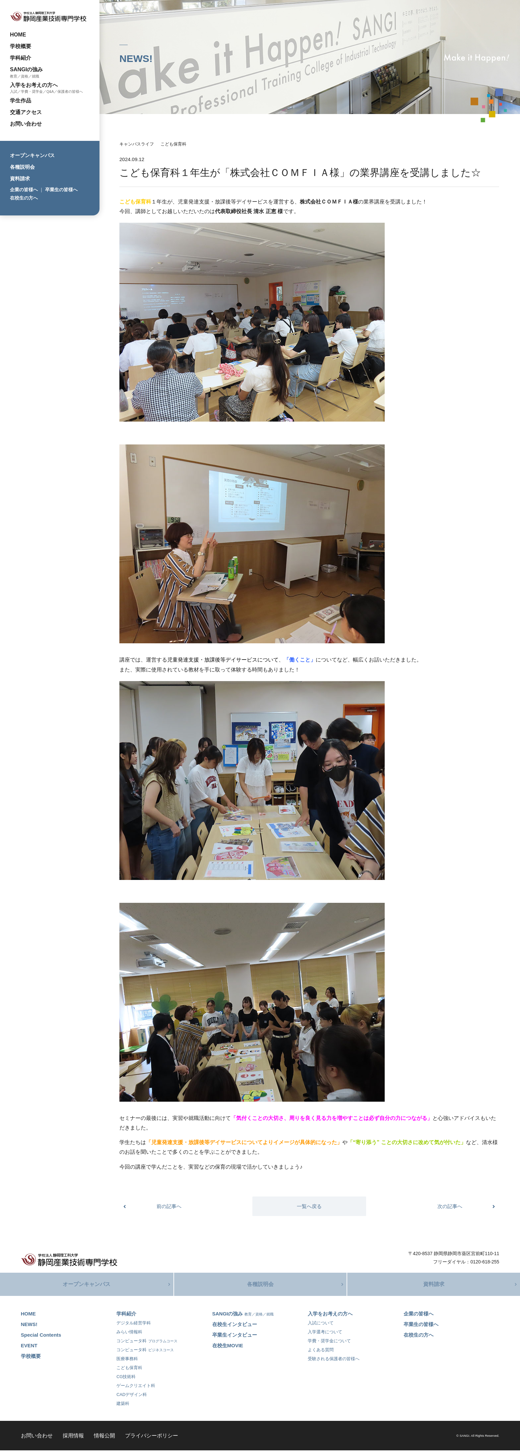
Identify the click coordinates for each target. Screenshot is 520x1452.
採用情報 (73, 1437)
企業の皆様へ (24, 189)
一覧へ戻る (309, 1206)
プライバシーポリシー (151, 1437)
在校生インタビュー (234, 1326)
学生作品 (20, 100)
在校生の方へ (24, 198)
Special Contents (41, 1336)
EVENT (29, 1347)
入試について (321, 1324)
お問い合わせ (26, 124)
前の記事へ (169, 1206)
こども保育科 (173, 144)
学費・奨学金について (329, 1342)
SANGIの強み (26, 69)
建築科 (122, 1405)
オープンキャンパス (32, 155)
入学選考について (325, 1333)
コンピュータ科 (146, 1342)
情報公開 (104, 1437)
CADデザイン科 (131, 1396)
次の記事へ (449, 1206)
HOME (18, 34)
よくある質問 (321, 1351)
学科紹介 (20, 58)
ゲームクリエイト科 (135, 1387)
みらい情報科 (129, 1333)
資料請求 (20, 178)
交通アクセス (26, 112)
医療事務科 (127, 1360)
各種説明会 (22, 167)
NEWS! (29, 1326)
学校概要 (20, 46)
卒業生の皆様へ (61, 189)
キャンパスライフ (136, 144)
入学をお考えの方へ (34, 85)
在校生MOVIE (227, 1347)
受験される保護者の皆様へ (333, 1360)
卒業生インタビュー (234, 1336)
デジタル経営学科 (133, 1324)
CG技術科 (126, 1378)
